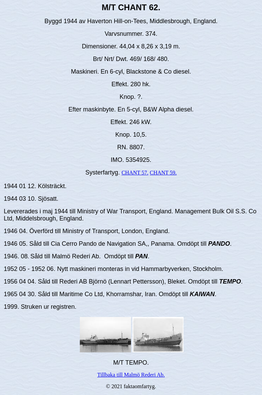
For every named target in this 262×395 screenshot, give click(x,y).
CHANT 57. (134, 173)
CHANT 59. (163, 173)
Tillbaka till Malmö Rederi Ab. (131, 375)
